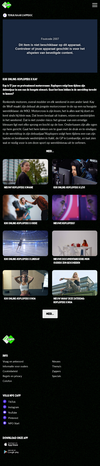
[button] (86, 24)
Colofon (7, 380)
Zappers (56, 371)
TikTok (9, 401)
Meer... (50, 313)
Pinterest (10, 418)
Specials (56, 376)
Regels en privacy (12, 376)
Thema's (56, 366)
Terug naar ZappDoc (20, 15)
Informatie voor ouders (15, 366)
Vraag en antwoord (13, 361)
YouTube (10, 412)
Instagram (11, 407)
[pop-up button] (79, 24)
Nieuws (56, 361)
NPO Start (11, 423)
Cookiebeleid (10, 371)
